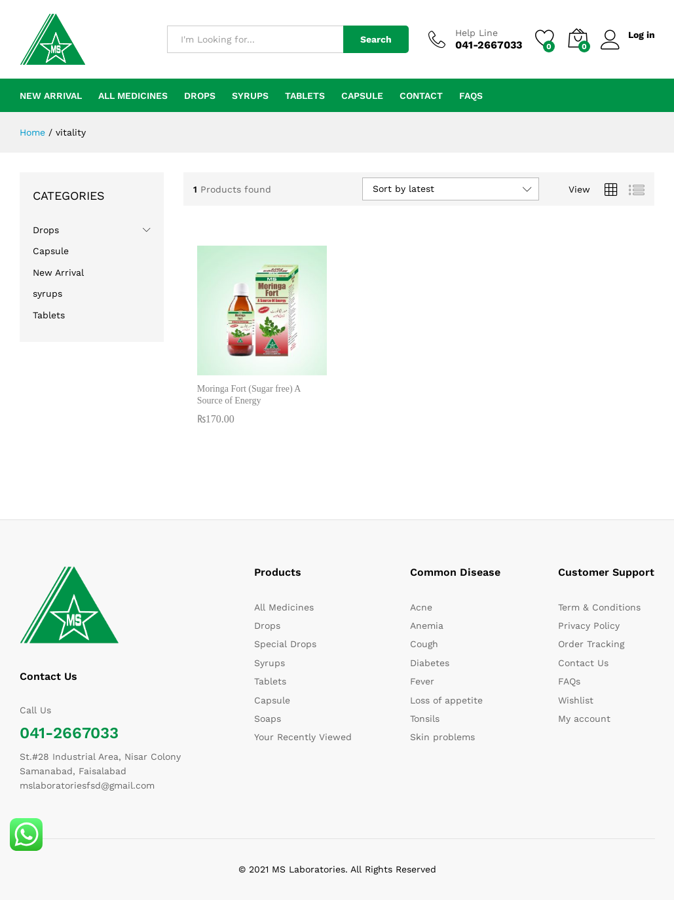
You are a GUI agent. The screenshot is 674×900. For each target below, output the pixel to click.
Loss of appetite (446, 700)
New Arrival (51, 95)
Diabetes (429, 663)
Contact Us (583, 663)
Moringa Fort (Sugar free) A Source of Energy (249, 394)
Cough (424, 644)
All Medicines (133, 95)
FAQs (471, 95)
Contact (421, 95)
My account (584, 718)
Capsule (362, 95)
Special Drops (285, 644)
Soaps (267, 718)
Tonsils (425, 718)
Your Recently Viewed (303, 737)
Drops (46, 230)
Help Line (476, 33)
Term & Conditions (599, 607)
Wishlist (575, 700)
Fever (422, 681)
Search (376, 39)
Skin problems (442, 737)
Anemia (426, 625)
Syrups (269, 663)
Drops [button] (199, 95)
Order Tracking (591, 644)
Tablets (305, 95)
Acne (421, 607)
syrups (250, 95)
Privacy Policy (589, 625)
